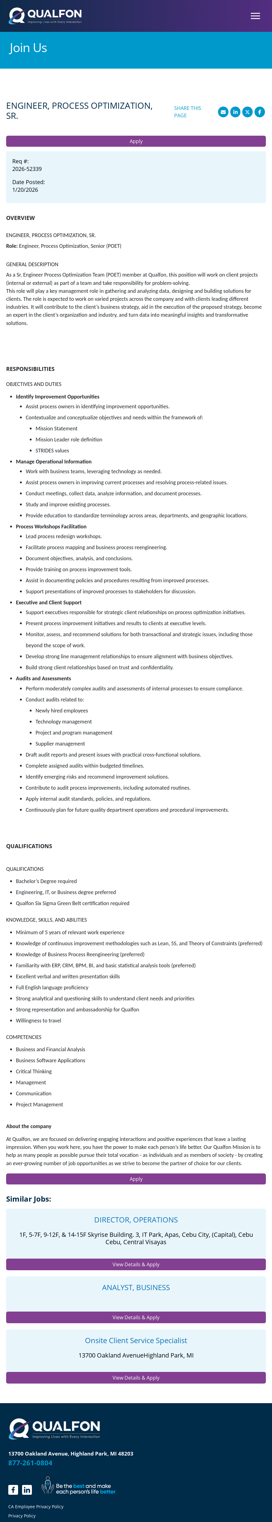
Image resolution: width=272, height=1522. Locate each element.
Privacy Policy (22, 1516)
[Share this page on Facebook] (260, 112)
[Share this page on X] (247, 112)
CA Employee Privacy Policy (35, 1507)
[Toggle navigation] (255, 16)
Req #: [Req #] (20, 161)
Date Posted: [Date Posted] (28, 182)
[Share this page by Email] (223, 112)
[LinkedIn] (27, 1490)
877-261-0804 (30, 1462)
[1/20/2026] (28, 190)
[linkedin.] (13, 1490)
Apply (136, 141)
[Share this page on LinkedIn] (235, 112)
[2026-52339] (27, 169)
